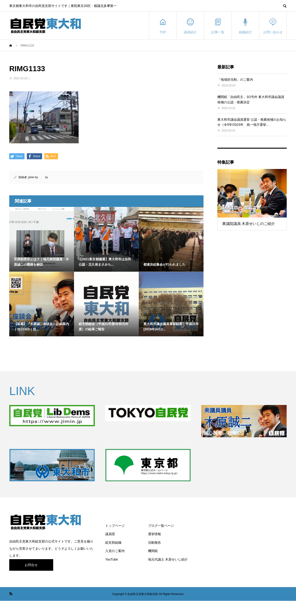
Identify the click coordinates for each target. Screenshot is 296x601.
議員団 (110, 534)
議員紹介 (190, 26)
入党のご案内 (115, 551)
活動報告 (154, 542)
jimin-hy (33, 177)
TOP (163, 26)
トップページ (115, 525)
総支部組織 (113, 542)
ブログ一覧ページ (161, 525)
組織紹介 (245, 26)
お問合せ (31, 565)
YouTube (111, 559)
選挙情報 (154, 534)
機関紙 (153, 551)
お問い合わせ (273, 26)
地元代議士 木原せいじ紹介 (168, 559)
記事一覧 (217, 26)
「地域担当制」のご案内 (235, 79)
